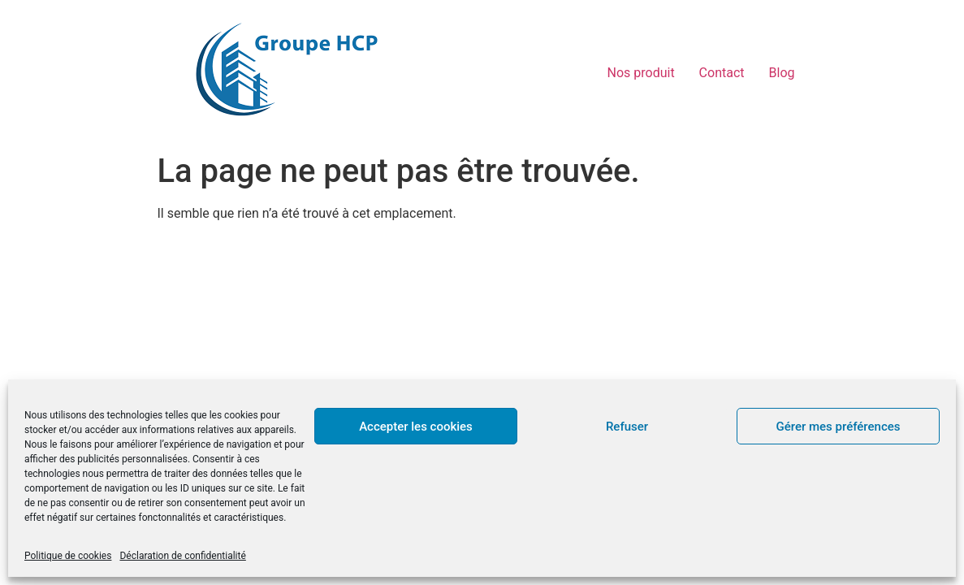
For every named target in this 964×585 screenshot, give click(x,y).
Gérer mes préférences (838, 426)
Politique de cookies (67, 555)
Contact (722, 72)
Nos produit (641, 72)
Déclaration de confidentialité (182, 555)
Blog (782, 72)
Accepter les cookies (416, 426)
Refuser (627, 426)
